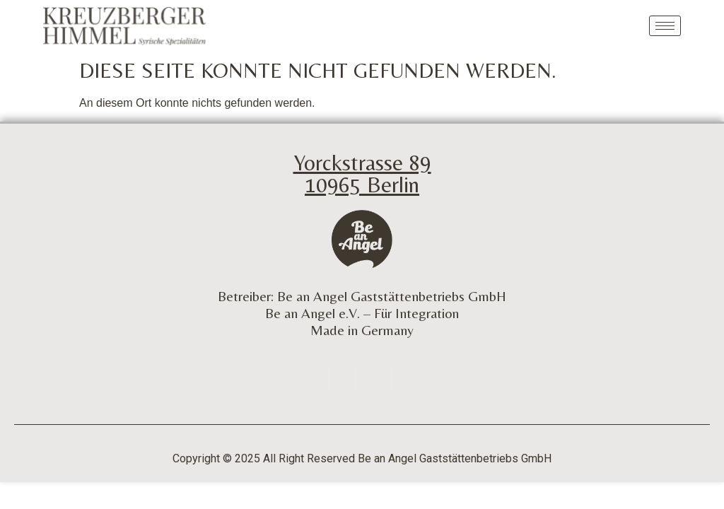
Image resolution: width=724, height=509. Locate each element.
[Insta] (377, 378)
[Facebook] (342, 378)
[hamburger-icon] (665, 26)
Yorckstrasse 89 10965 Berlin (362, 173)
